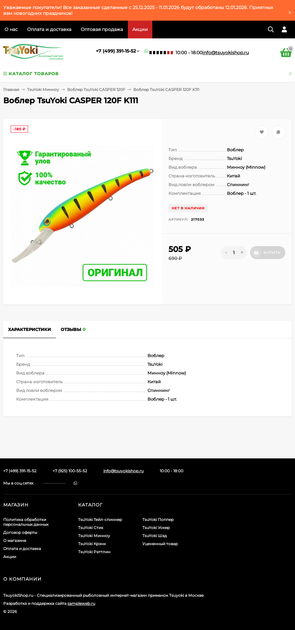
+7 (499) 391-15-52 (116, 51)
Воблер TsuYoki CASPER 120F (96, 89)
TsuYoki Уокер (156, 527)
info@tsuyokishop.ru (225, 52)
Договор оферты (20, 532)
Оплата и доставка (49, 29)
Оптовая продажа (102, 29)
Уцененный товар (160, 543)
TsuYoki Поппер (158, 519)
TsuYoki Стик (90, 527)
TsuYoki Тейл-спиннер (100, 519)
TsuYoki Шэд (154, 535)
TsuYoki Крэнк (92, 543)
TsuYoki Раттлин (94, 551)
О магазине (14, 540)
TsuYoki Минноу (43, 89)
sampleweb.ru (81, 603)
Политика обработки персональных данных (25, 522)
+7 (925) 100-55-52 (70, 470)
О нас (11, 29)
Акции (140, 29)
